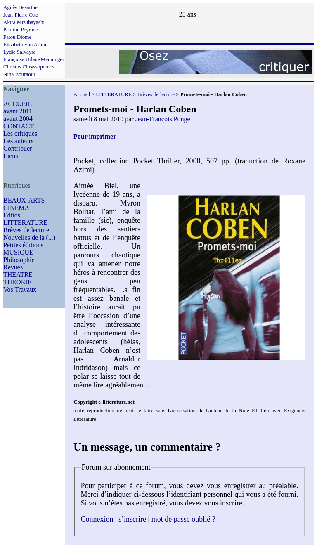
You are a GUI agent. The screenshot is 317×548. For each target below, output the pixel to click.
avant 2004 (18, 118)
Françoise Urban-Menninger (33, 59)
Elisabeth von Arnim (25, 44)
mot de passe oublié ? (183, 519)
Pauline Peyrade (20, 29)
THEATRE (18, 274)
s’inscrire (132, 519)
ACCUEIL (17, 103)
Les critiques (20, 133)
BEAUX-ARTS (24, 200)
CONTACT (18, 126)
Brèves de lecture (26, 230)
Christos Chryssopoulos (28, 67)
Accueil (81, 94)
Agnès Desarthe (20, 7)
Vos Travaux (19, 289)
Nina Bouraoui (19, 74)
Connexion (97, 519)
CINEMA (16, 207)
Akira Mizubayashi (24, 22)
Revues (13, 267)
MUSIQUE (18, 252)
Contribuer (17, 148)
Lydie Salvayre (19, 52)
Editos (11, 215)
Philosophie (19, 259)
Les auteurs (18, 140)
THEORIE (17, 282)
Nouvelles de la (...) (29, 237)
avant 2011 (17, 111)
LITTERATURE (25, 222)
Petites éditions (23, 244)
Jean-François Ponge (162, 119)
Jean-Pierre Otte (20, 15)
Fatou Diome (17, 37)
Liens (10, 155)
